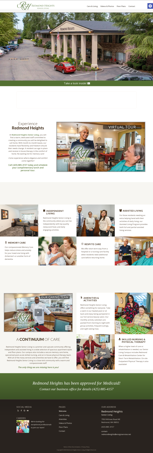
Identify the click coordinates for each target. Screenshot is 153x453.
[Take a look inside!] (76, 83)
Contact (62, 431)
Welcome (62, 411)
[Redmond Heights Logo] (35, 6)
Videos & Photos (65, 423)
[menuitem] (92, 6)
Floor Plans (63, 427)
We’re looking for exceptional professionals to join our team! (41, 424)
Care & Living (64, 415)
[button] (150, 6)
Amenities (63, 419)
